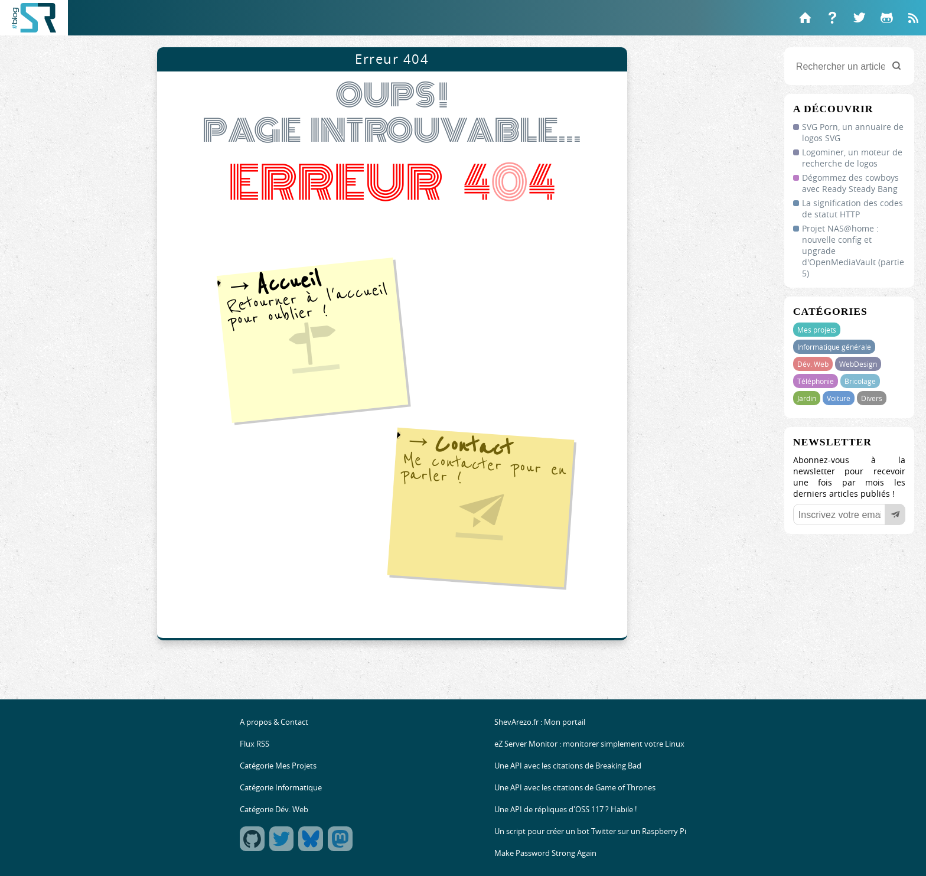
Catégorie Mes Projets (278, 766)
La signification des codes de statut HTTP (852, 208)
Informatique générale (834, 346)
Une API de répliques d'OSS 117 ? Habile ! (565, 810)
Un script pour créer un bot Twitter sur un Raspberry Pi (590, 831)
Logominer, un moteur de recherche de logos (852, 157)
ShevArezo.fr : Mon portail (539, 722)
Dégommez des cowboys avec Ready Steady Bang (850, 183)
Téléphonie (815, 381)
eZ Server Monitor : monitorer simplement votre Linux (589, 744)
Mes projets (816, 329)
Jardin (806, 398)
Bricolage (860, 381)
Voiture (838, 398)
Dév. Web (813, 364)
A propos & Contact (274, 722)
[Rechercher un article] (849, 66)
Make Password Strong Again (545, 853)
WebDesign (858, 364)
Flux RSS (254, 744)
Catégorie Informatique (281, 788)
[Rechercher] (896, 66)
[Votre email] (849, 514)
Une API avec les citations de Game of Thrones (575, 788)
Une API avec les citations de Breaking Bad (567, 766)
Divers (871, 398)
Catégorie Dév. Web (274, 810)
